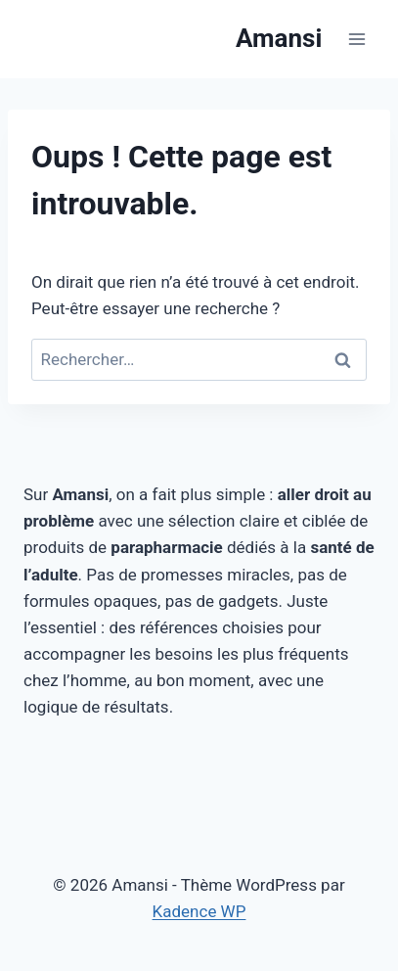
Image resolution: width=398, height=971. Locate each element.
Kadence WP (199, 911)
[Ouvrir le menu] (356, 38)
